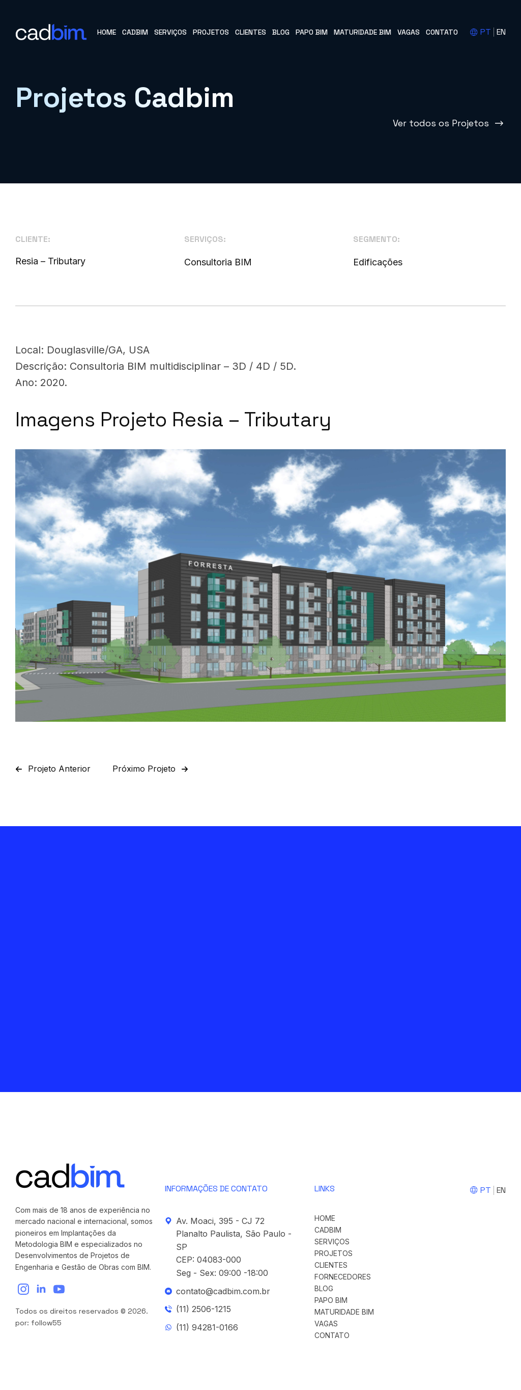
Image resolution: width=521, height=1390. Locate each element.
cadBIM (135, 32)
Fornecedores (342, 1276)
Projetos (211, 32)
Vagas (408, 32)
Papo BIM (312, 32)
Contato (442, 32)
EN (501, 31)
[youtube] (59, 1289)
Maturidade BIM (362, 32)
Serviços (170, 32)
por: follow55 (38, 1322)
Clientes (250, 32)
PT (485, 31)
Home (106, 32)
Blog (281, 32)
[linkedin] (41, 1289)
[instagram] (23, 1289)
